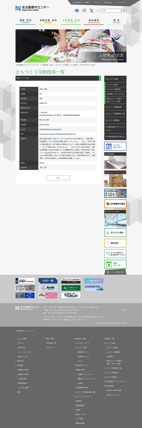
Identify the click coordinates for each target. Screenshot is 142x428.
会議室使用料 (22, 383)
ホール (80, 361)
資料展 (77, 410)
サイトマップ (121, 2)
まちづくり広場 (80, 347)
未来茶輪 (109, 356)
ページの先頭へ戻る (117, 272)
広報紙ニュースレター (85, 374)
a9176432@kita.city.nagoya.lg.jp (50, 129)
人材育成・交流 (71, 20)
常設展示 (81, 352)
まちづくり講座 (111, 84)
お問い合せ (22, 347)
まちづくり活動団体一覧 (115, 114)
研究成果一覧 (51, 343)
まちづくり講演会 (112, 120)
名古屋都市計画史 (81, 387)
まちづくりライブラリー (83, 396)
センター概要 (22, 339)
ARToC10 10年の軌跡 (113, 390)
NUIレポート (51, 347)
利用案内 (78, 401)
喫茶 (116, 20)
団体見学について (81, 365)
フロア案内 (79, 419)
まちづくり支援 (111, 79)
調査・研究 (26, 20)
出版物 (80, 383)
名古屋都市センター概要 (81, 2)
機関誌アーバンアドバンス (87, 379)
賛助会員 (20, 361)
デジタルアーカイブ (82, 343)
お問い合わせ (108, 2)
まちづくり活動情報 (113, 89)
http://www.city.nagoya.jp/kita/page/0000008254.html (57, 134)
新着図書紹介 (80, 405)
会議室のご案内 (23, 370)
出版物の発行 (80, 370)
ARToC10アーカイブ (113, 395)
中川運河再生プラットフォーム (115, 128)
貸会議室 (94, 20)
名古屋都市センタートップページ (27, 65)
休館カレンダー (70, 319)
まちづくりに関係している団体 (66, 65)
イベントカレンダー (25, 352)
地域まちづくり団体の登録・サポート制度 (114, 100)
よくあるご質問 (23, 387)
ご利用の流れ (22, 379)
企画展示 (81, 356)
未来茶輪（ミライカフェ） (115, 94)
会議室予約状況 (23, 374)
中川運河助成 (109, 386)
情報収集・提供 (48, 20)
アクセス (96, 2)
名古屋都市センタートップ (25, 331)
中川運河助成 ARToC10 (114, 137)
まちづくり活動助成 (113, 107)
